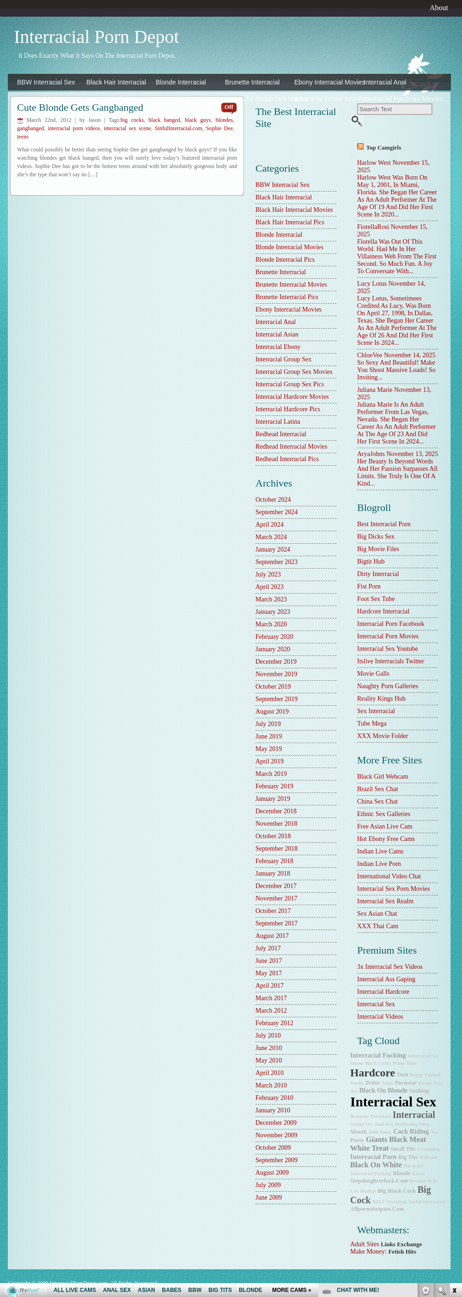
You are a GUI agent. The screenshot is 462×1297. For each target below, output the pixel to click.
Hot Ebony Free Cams (386, 838)
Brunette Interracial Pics (286, 297)
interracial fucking (378, 1055)
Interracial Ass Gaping (386, 979)
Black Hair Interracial (116, 82)
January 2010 (272, 1110)
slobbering (406, 1124)
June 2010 (268, 1048)
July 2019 (268, 724)
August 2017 (272, 935)
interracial (414, 1115)
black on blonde (383, 1090)
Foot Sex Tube (376, 598)
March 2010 (271, 1085)
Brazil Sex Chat (377, 789)
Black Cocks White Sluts (391, 1063)
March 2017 (271, 998)
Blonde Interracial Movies (289, 247)
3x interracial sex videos (390, 966)
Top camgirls (383, 147)
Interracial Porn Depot (96, 36)
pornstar (406, 1083)
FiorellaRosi (373, 226)
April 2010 (269, 1072)
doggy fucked (425, 1074)
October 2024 (273, 499)
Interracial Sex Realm (385, 901)
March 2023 (271, 599)
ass (434, 1132)
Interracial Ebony (110, 98)
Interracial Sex (376, 1004)
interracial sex (393, 1101)
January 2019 (272, 798)
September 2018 (276, 848)
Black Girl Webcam (382, 776)
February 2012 (274, 1023)
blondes (224, 120)
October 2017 (273, 910)
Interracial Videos (380, 1016)
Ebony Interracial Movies (326, 82)
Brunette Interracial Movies (291, 284)
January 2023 (272, 611)
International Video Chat (389, 876)
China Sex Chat (377, 801)
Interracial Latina (110, 115)
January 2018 (272, 873)
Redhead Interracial (184, 115)
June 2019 (268, 736)
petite (372, 1083)
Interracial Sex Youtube (387, 648)
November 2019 (276, 674)
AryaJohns (371, 453)
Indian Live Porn (379, 863)
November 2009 (276, 1135)
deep (424, 1124)
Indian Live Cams (380, 851)
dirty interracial (378, 573)
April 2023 (269, 586)
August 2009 (272, 1172)
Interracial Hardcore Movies (396, 98)
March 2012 (271, 1010)
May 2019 (268, 748)
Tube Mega (372, 723)
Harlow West (374, 162)
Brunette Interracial (252, 82)
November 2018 (276, 823)
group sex (361, 1124)
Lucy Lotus (372, 283)
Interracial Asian (40, 98)
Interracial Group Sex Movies (257, 98)
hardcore (372, 1073)
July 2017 (268, 948)
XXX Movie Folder (382, 736)
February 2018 (274, 861)
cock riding (411, 1131)
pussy (357, 1140)
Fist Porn (369, 586)
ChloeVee (369, 355)
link (454, 1153)
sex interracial (376, 711)
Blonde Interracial (181, 82)
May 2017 (268, 973)
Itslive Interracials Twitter (390, 661)
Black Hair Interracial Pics (289, 222)
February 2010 (274, 1097)
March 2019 (271, 773)
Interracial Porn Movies (388, 636)
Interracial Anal (385, 82)
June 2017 (268, 960)
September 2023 (276, 561)
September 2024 (276, 512)
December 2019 (276, 661)
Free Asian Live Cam (384, 826)
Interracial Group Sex (186, 98)
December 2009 (276, 1122)
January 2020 (272, 649)
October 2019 (273, 686)
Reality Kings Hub (381, 698)
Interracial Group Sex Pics (326, 98)
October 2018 (273, 836)
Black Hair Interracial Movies (294, 209)
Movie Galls (373, 673)
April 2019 (269, 761)
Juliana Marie (375, 389)
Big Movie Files (378, 549)
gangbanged (30, 128)
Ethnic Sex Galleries (383, 814)
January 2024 (272, 549)
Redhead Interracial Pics (287, 459)
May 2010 (268, 1060)
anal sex (383, 1124)
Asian (387, 1083)
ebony (425, 1083)
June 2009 (268, 1197)
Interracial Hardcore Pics (49, 115)
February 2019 (274, 786)
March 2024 (271, 537)
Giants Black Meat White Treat (388, 1144)
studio (357, 1083)
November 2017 (276, 898)
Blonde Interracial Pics (285, 259)
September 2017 (276, 923)
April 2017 (269, 985)
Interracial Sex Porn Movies (393, 888)
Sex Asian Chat (377, 913)
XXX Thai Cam (377, 926)
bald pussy (380, 1132)
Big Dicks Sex (376, 536)
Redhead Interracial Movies (291, 446)
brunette (359, 1116)
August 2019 (272, 711)
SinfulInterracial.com (178, 128)
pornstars (381, 1116)
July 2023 (268, 574)
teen (402, 1074)
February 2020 (274, 636)
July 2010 (268, 1035)
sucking (419, 1090)
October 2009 (273, 1147)
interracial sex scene (127, 128)
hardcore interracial (383, 611)
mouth (358, 1132)
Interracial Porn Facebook (390, 623)
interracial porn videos (74, 128)
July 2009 (268, 1185)
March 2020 (271, 624)
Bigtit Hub (371, 561)
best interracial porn (384, 524)
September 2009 (276, 1160)
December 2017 (276, 886)
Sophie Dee (219, 128)
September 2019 (276, 699)
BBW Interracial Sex (46, 82)
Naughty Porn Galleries (387, 686)
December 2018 (276, 811)
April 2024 (269, 524)
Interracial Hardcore (383, 991)
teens (23, 136)
